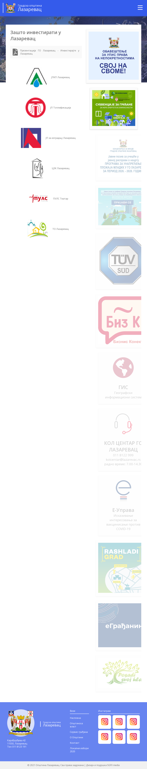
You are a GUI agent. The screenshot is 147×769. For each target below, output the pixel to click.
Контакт (74, 742)
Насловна (75, 717)
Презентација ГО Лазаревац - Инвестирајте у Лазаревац (49, 52)
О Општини (76, 737)
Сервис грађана (79, 732)
